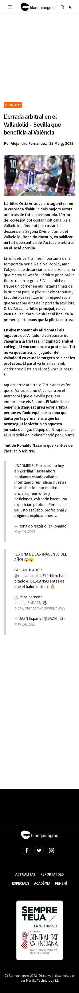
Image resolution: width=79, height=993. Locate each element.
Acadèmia (42, 883)
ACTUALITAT (13, 105)
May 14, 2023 (24, 531)
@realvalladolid (27, 575)
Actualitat (25, 874)
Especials (20, 883)
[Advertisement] (39, 59)
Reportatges (52, 874)
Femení (61, 883)
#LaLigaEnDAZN (28, 602)
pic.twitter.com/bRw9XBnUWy (39, 608)
